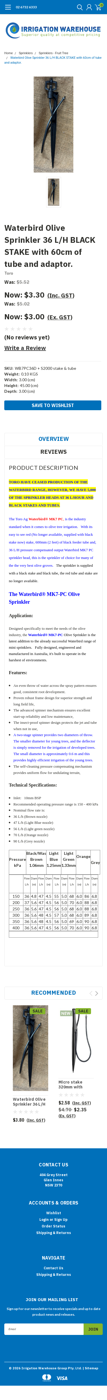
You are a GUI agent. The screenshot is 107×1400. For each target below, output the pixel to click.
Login (44, 1219)
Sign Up (61, 1219)
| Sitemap (90, 1368)
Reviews (53, 451)
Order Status (53, 1226)
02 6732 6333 (26, 7)
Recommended (53, 992)
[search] (78, 7)
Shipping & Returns (53, 1233)
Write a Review (25, 348)
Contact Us (53, 1268)
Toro (8, 273)
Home (8, 53)
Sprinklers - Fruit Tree (53, 53)
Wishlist (53, 1213)
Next (96, 993)
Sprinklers (26, 53)
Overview (54, 439)
